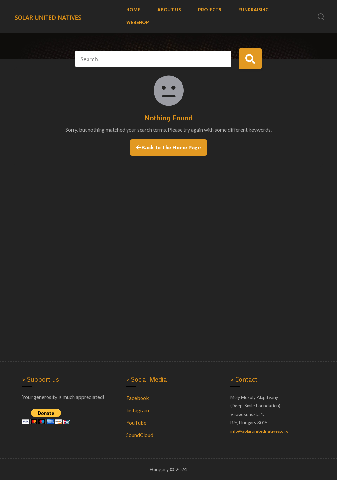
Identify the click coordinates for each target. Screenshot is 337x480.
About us (169, 9)
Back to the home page (168, 147)
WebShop (137, 22)
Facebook (137, 398)
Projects (209, 9)
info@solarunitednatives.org (259, 431)
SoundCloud (139, 435)
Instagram (137, 410)
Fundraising (253, 9)
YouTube (136, 422)
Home (133, 9)
